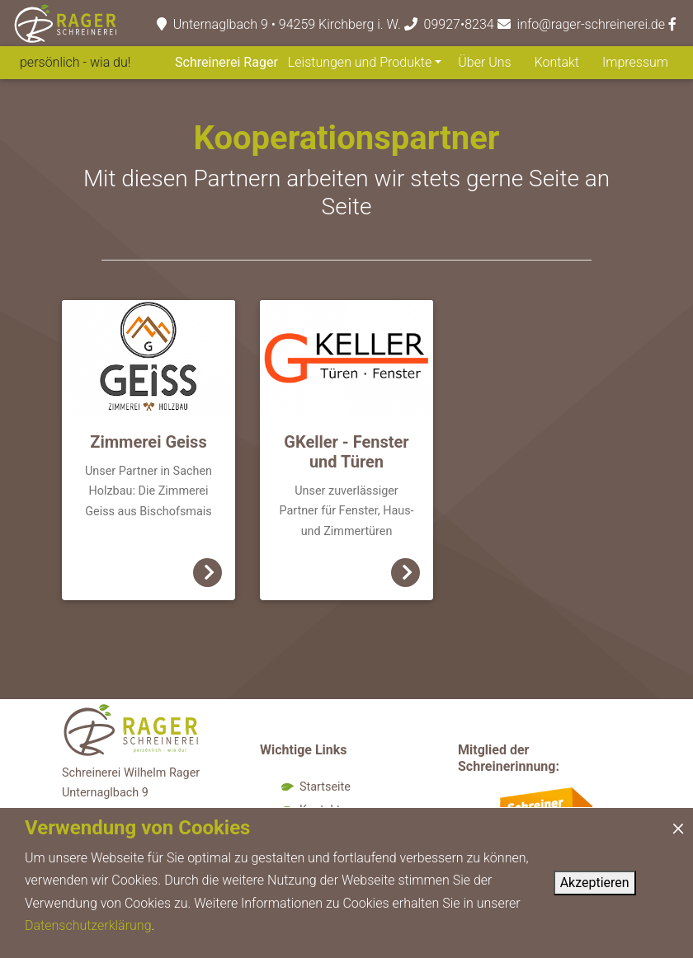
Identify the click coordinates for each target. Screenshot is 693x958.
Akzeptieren (594, 882)
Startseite (325, 787)
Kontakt (557, 62)
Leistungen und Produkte (359, 62)
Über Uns (484, 62)
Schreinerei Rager (226, 62)
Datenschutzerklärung (88, 925)
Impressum (635, 62)
